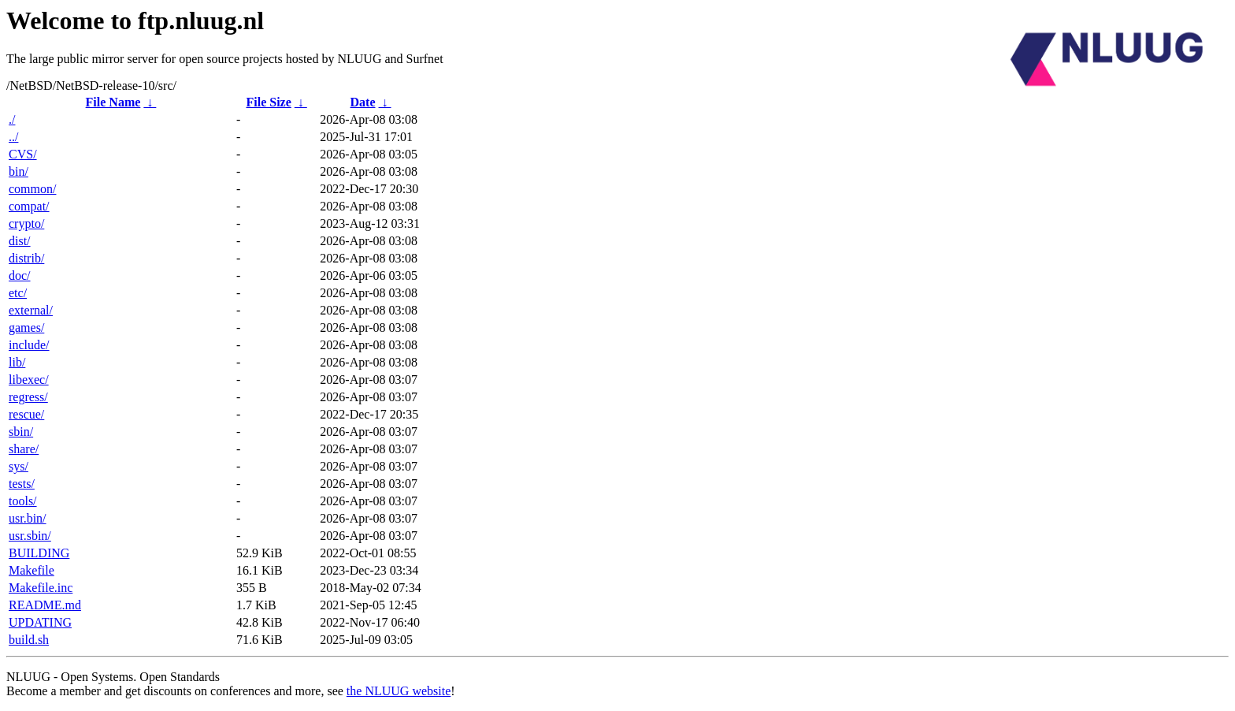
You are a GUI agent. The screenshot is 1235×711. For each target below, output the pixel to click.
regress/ (28, 397)
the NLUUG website (399, 691)
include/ (29, 345)
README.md (45, 605)
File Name (113, 102)
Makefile (31, 570)
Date (363, 102)
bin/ (18, 171)
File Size (268, 102)
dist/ (20, 241)
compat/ (29, 206)
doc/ (20, 275)
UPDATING (40, 622)
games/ (26, 327)
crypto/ (26, 223)
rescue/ (26, 414)
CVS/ (23, 154)
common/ (32, 188)
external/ (31, 310)
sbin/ (21, 431)
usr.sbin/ (30, 535)
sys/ (18, 466)
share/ (24, 449)
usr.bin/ (27, 518)
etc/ (18, 293)
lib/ (17, 362)
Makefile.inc (40, 587)
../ (13, 136)
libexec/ (29, 379)
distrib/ (26, 258)
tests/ (22, 483)
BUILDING (39, 553)
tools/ (23, 501)
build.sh (29, 639)
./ (12, 119)
